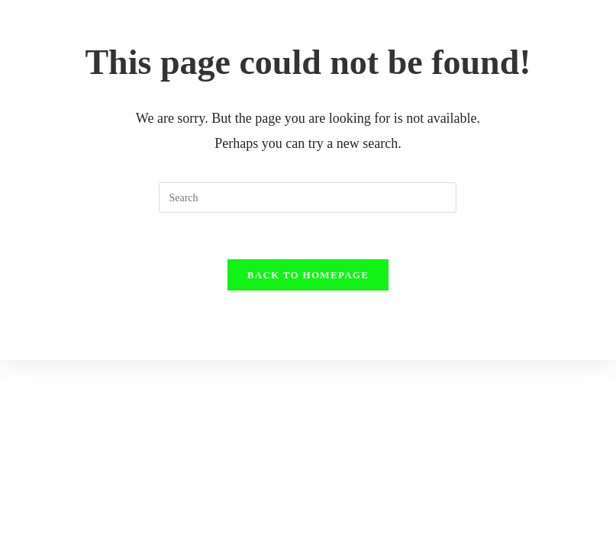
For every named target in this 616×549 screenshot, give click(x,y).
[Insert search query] (307, 197)
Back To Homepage (308, 275)
